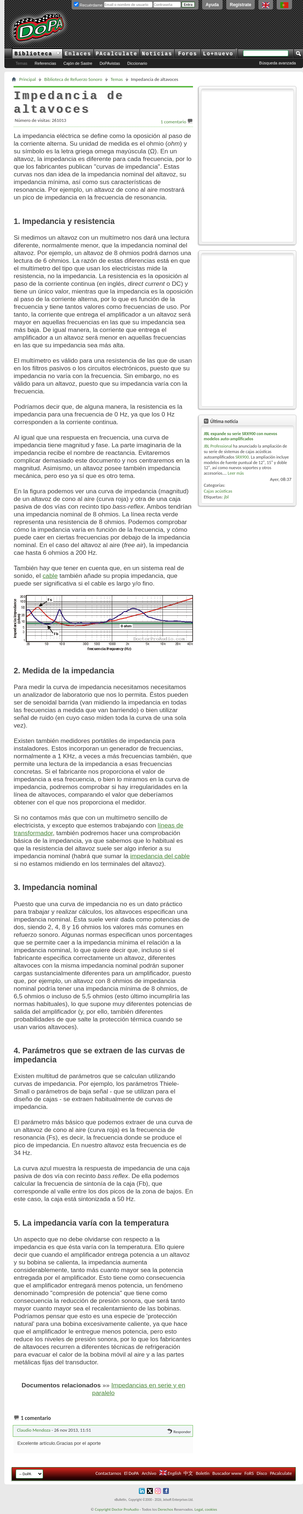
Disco (262, 1473)
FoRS (249, 1473)
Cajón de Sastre (78, 63)
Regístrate (240, 4)
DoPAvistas (109, 63)
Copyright (103, 1509)
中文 (188, 1473)
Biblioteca (37, 54)
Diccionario (137, 63)
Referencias (45, 63)
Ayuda (212, 4)
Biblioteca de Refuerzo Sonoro (73, 79)
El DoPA (131, 1473)
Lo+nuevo (218, 54)
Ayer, (281, 479)
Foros (187, 54)
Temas (21, 63)
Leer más (236, 473)
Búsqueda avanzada (277, 63)
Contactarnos (108, 1473)
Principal (27, 79)
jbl (226, 497)
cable (49, 575)
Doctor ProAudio (125, 1509)
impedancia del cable (160, 856)
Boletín (202, 1473)
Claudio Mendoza (33, 1430)
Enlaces (78, 54)
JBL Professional (218, 446)
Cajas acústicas (218, 491)
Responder (179, 1431)
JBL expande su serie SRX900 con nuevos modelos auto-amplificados (240, 436)
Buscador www (227, 1473)
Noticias (157, 54)
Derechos (165, 1509)
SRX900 (242, 457)
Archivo (149, 1473)
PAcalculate (116, 54)
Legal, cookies (205, 1509)
